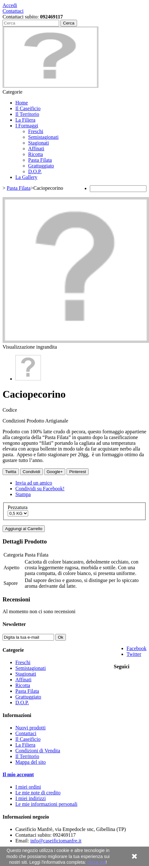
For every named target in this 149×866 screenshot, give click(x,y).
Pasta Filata (40, 160)
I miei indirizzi (30, 798)
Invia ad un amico (33, 483)
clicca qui (96, 862)
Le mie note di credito (37, 792)
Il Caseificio (28, 108)
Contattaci (13, 11)
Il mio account (18, 774)
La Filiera (25, 120)
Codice (10, 410)
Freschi (35, 131)
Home (21, 102)
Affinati (36, 148)
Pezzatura (18, 507)
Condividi (31, 471)
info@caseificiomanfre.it (56, 840)
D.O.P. (35, 171)
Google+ (55, 471)
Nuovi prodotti (30, 727)
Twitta (10, 471)
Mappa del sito (30, 762)
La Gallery (26, 177)
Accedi (10, 5)
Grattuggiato (41, 165)
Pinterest (77, 471)
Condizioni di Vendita (37, 750)
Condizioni (15, 420)
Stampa (23, 494)
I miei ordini (28, 787)
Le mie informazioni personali (46, 804)
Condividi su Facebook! (40, 488)
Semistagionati (43, 137)
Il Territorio (27, 114)
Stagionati (38, 143)
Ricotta (35, 154)
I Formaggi (26, 125)
